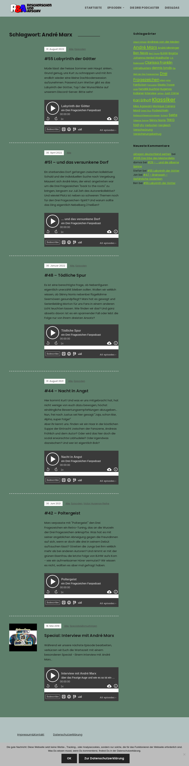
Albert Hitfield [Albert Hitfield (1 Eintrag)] (140, 42)
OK (69, 758)
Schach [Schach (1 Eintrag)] (164, 115)
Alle (71, 49)
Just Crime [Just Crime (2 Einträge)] (171, 93)
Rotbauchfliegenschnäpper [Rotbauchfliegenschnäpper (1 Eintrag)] (146, 115)
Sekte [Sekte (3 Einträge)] (173, 115)
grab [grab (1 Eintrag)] (135, 89)
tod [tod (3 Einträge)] (136, 125)
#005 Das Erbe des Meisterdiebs (154, 158)
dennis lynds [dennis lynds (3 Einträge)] (162, 68)
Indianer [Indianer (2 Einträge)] (138, 93)
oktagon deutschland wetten (152, 154)
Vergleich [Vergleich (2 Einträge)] (164, 125)
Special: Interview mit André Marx (79, 635)
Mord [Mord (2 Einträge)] (136, 110)
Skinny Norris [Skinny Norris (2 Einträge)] (157, 120)
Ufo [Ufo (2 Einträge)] (142, 125)
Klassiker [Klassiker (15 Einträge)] (164, 99)
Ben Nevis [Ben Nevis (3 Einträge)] (140, 53)
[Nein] (184, 754)
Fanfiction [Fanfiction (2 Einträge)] (140, 85)
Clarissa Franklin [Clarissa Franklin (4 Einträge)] (158, 62)
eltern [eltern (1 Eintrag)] (163, 80)
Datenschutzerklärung (67, 733)
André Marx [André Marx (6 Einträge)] (145, 47)
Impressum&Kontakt (30, 733)
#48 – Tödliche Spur (65, 275)
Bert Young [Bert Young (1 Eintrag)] (154, 53)
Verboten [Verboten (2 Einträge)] (151, 125)
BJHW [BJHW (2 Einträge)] (164, 53)
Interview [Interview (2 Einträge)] (151, 93)
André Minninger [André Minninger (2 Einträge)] (168, 48)
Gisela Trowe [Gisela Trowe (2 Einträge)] (166, 85)
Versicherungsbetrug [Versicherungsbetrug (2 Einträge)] (147, 134)
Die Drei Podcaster (144, 8)
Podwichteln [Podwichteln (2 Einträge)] (160, 110)
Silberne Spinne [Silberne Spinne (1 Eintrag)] (141, 120)
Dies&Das (172, 8)
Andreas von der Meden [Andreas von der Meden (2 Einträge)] (163, 42)
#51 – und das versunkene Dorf (76, 162)
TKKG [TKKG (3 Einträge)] (170, 120)
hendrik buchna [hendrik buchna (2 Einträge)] (149, 89)
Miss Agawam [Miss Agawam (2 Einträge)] (142, 106)
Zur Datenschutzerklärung (104, 758)
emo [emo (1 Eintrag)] (168, 80)
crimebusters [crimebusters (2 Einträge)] (142, 68)
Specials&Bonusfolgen (83, 625)
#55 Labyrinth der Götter (70, 59)
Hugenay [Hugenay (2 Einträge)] (166, 89)
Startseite (93, 8)
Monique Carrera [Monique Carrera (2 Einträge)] (164, 106)
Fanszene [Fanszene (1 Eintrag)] (152, 85)
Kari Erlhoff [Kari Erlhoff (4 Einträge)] (142, 100)
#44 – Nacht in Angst (66, 390)
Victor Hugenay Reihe (96, 503)
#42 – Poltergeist (62, 512)
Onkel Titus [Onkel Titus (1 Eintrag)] (146, 110)
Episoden (114, 8)
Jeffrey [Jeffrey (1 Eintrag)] (160, 93)
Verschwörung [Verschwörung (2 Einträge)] (143, 129)
